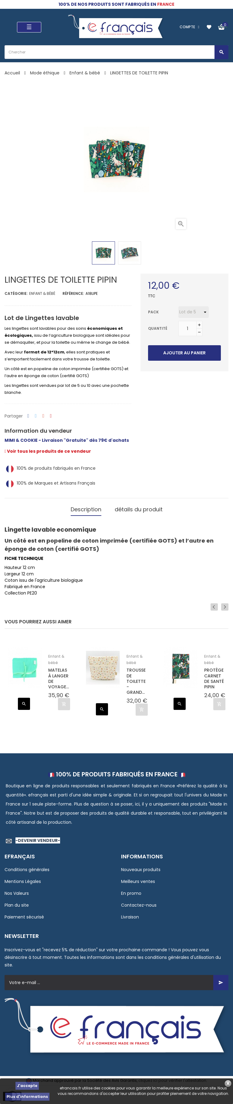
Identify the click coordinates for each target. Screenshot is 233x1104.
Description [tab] (86, 508)
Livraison (130, 914)
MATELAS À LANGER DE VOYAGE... (58, 676)
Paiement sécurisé (24, 914)
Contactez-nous (139, 902)
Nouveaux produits (140, 867)
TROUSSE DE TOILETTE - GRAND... (136, 678)
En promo (131, 890)
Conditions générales (27, 867)
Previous (215, 604)
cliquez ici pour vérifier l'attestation (172, 1077)
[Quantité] (187, 328)
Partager (28, 416)
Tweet (36, 416)
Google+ (43, 416)
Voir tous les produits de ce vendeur (48, 451)
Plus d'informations (27, 1096)
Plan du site (17, 902)
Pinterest (51, 416)
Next (224, 604)
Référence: (73, 293)
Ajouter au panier (184, 353)
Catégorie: (16, 293)
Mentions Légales (23, 878)
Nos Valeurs (17, 890)
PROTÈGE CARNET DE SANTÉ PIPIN (214, 676)
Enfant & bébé (42, 293)
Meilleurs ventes (138, 878)
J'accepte (27, 1085)
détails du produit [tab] (139, 508)
